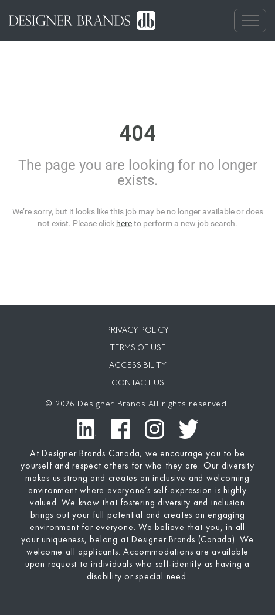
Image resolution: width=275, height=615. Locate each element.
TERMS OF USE (138, 348)
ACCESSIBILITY (138, 365)
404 (137, 133)
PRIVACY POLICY (137, 330)
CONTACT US (137, 383)
